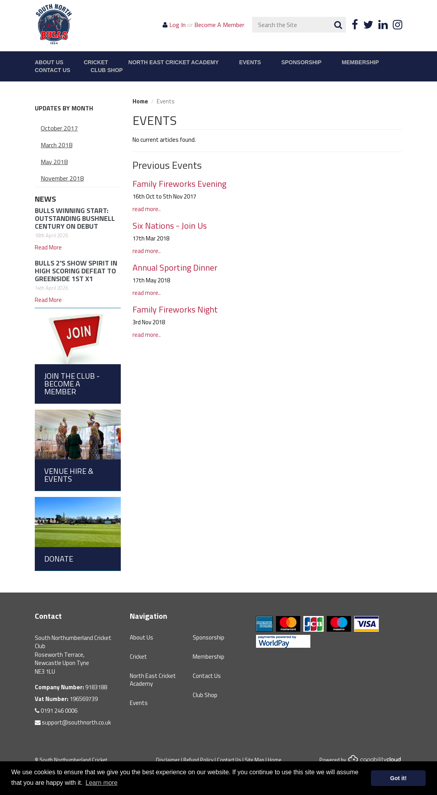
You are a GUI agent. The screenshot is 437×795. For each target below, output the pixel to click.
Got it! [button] (398, 778)
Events (250, 62)
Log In (177, 24)
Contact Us (52, 70)
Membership (360, 62)
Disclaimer (168, 760)
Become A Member (219, 24)
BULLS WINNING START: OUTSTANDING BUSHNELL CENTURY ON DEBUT (75, 218)
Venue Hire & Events (68, 475)
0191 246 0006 (56, 710)
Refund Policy (198, 760)
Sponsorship (301, 62)
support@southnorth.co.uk (73, 722)
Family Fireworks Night (175, 309)
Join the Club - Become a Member (72, 384)
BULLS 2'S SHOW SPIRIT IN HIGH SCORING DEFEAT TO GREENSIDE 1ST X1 (76, 271)
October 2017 (59, 128)
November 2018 (62, 178)
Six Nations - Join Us (170, 225)
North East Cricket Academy (173, 62)
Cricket (96, 62)
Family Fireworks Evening (179, 183)
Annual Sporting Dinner (175, 267)
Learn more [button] (102, 782)
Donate (58, 559)
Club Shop (107, 70)
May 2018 (54, 161)
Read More (48, 247)
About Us (49, 62)
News (45, 199)
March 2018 (56, 145)
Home (140, 101)
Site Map (254, 760)
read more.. (147, 208)
